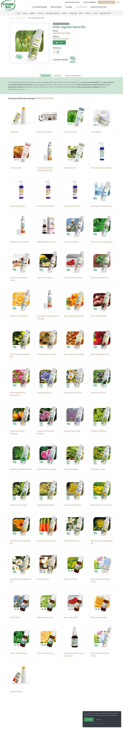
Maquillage (73, 13)
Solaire (64, 13)
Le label (68, 7)
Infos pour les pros (72, 2)
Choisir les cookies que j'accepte (93, 723)
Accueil (11, 18)
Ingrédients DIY (105, 13)
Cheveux (40, 13)
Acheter (59, 43)
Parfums (88, 13)
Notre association (98, 7)
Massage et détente (53, 13)
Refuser (98, 719)
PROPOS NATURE (44, 98)
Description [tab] (45, 75)
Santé (95, 13)
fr (118, 2)
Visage (24, 13)
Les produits (81, 7)
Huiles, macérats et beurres (61, 24)
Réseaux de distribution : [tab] (73, 75)
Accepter (88, 719)
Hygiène (32, 13)
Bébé (81, 13)
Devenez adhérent (106, 2)
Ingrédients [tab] (57, 75)
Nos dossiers (56, 7)
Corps (18, 13)
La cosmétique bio (39, 7)
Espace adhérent (90, 2)
